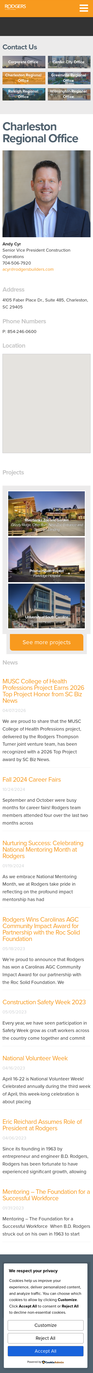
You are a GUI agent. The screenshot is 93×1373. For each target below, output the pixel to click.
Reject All (45, 1338)
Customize (45, 1325)
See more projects (47, 642)
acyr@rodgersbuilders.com (28, 269)
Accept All (45, 1351)
